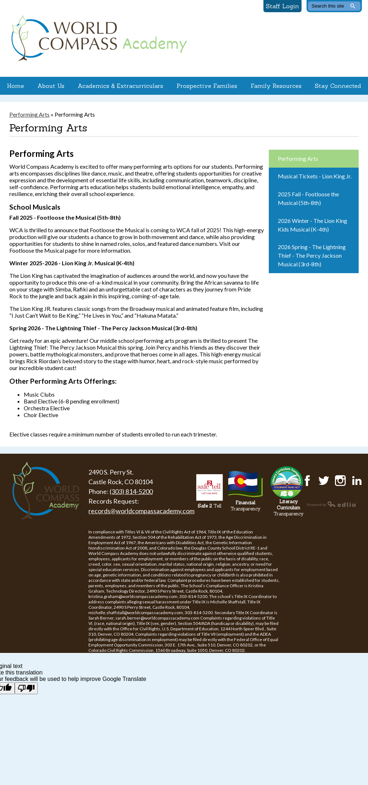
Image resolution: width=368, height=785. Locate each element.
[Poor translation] (26, 688)
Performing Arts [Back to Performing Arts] (29, 114)
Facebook (307, 480)
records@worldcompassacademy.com (141, 511)
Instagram (340, 480)
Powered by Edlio (332, 504)
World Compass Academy (97, 38)
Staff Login (282, 6)
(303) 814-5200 (131, 491)
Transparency (245, 506)
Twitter (323, 480)
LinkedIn (356, 480)
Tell (209, 506)
